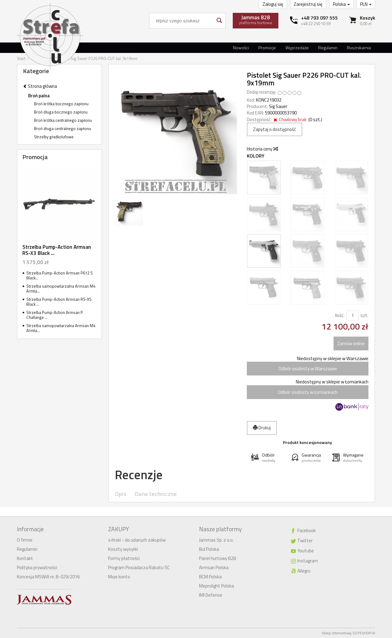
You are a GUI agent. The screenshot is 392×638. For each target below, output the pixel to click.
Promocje (267, 47)
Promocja (35, 157)
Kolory (255, 155)
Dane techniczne (155, 494)
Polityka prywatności (37, 567)
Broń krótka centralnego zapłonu (63, 120)
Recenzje (139, 474)
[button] (267, 457)
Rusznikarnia (359, 47)
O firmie (24, 539)
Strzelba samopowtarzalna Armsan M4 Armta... (60, 288)
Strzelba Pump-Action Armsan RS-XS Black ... (59, 302)
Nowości (241, 47)
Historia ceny (262, 148)
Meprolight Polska (216, 585)
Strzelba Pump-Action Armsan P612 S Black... (59, 275)
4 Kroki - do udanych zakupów (137, 539)
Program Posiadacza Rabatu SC (139, 567)
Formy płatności (124, 558)
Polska (341, 4)
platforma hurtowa (255, 19)
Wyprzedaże (297, 47)
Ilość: (340, 315)
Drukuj (262, 427)
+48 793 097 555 (319, 17)
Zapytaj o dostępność (274, 129)
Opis (120, 494)
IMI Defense (210, 595)
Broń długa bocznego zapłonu (61, 112)
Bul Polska (209, 549)
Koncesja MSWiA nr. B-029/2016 (48, 576)
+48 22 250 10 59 (315, 24)
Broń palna (39, 95)
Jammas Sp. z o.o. (216, 539)
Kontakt (25, 558)
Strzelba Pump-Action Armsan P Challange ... (54, 315)
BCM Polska (210, 576)
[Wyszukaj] (219, 20)
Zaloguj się (272, 4)
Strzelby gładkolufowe (54, 137)
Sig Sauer (278, 106)
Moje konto (119, 576)
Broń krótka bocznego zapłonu (61, 104)
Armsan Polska (213, 567)
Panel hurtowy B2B (217, 558)
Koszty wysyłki (123, 549)
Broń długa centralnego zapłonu (62, 128)
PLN (365, 4)
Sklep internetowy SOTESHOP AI (348, 633)
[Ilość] (352, 315)
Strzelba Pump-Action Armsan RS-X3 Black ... (56, 250)
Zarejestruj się (308, 4)
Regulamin (327, 47)
